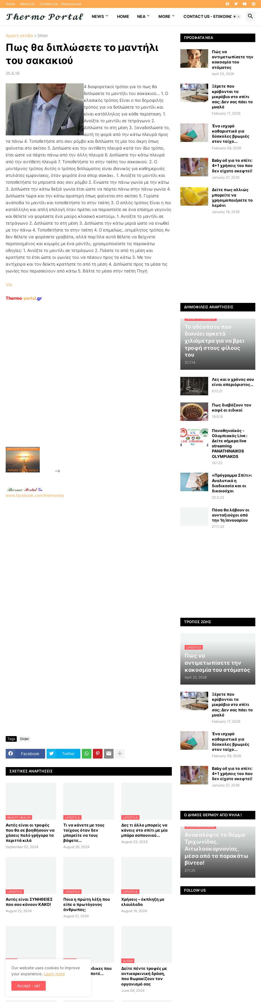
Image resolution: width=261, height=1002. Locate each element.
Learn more (54, 973)
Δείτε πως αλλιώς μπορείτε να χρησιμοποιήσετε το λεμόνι (232, 197)
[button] (236, 16)
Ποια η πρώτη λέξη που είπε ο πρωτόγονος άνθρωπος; (86, 904)
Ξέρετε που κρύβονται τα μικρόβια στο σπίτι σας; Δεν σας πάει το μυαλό (232, 96)
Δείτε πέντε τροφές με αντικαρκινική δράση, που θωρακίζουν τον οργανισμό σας (144, 976)
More (164, 16)
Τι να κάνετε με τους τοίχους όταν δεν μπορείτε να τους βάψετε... (84, 833)
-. (24, 489)
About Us (27, 4)
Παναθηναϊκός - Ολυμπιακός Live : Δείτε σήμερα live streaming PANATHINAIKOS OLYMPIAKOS (229, 443)
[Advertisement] (104, 387)
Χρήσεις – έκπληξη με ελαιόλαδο (142, 902)
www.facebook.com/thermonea (89, 561)
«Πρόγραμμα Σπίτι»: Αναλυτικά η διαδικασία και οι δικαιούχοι (232, 483)
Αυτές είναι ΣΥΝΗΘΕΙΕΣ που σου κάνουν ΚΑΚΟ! (29, 902)
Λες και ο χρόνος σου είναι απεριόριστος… (233, 382)
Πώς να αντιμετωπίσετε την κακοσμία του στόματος (232, 59)
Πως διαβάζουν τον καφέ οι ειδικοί (231, 407)
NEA (141, 16)
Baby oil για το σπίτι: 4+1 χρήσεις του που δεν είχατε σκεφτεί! (232, 165)
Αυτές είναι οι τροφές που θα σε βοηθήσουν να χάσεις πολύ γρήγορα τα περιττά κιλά (30, 833)
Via (9, 284)
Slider (42, 36)
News (98, 16)
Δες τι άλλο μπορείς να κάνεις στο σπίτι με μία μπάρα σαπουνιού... (144, 830)
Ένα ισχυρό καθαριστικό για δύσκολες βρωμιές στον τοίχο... (230, 133)
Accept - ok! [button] (28, 985)
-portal (24, 298)
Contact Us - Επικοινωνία (60, 4)
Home (10, 4)
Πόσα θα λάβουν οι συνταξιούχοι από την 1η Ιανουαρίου (230, 514)
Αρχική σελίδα (19, 36)
